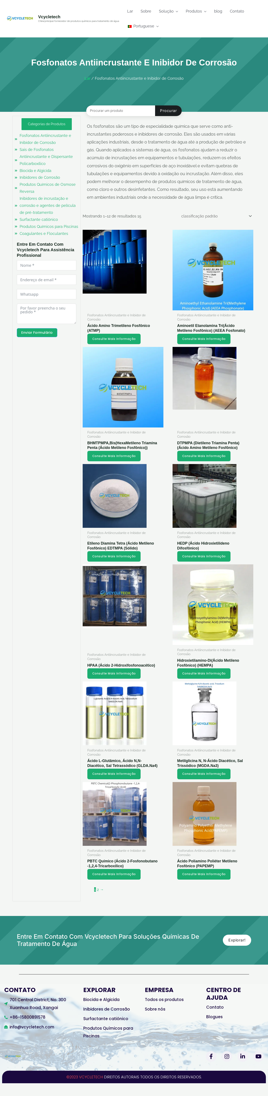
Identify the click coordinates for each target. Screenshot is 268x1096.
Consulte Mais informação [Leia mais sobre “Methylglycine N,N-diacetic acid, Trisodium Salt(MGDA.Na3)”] (205, 785)
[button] (168, 11)
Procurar (168, 110)
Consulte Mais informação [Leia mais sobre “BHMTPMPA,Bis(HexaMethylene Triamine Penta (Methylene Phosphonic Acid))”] (115, 461)
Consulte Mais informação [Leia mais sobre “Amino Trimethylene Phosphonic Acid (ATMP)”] (115, 339)
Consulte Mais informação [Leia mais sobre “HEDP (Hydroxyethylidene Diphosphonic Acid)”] (205, 562)
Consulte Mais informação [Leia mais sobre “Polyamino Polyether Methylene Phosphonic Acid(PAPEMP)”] (205, 886)
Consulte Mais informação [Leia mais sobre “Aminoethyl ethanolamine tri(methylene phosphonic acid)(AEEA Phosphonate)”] (205, 339)
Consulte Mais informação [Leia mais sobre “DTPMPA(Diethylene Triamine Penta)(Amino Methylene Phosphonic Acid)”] (205, 461)
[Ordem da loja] (215, 216)
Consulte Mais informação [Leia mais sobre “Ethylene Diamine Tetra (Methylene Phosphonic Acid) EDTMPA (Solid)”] (115, 562)
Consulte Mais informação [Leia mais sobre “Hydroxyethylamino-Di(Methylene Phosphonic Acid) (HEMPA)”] (205, 679)
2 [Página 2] (98, 901)
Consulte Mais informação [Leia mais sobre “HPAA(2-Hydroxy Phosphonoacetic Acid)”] (115, 679)
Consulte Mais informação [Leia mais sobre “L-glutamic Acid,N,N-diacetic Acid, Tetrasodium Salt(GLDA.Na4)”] (115, 785)
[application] (176, 11)
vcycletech (49, 16)
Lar (87, 78)
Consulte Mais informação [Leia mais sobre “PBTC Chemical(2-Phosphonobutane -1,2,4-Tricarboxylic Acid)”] (115, 886)
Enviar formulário (37, 334)
